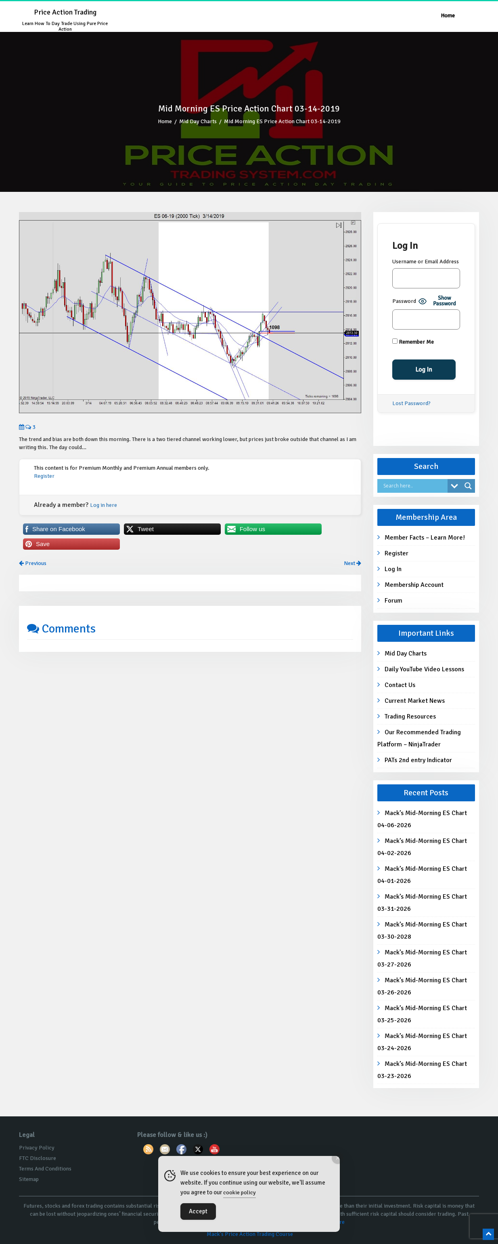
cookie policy (239, 1192)
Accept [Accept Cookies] (198, 1211)
